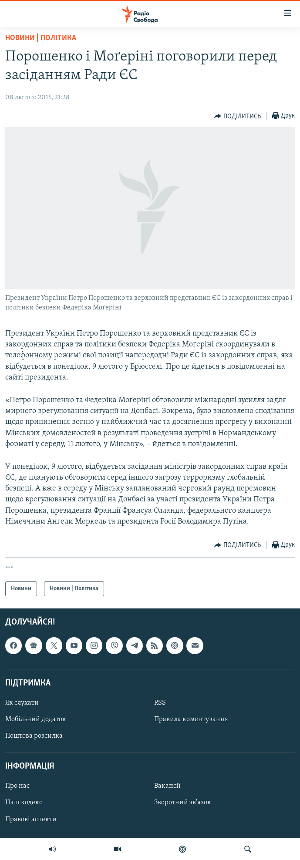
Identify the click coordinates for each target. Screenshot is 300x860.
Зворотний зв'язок (182, 803)
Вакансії (167, 786)
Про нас (17, 786)
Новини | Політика (40, 38)
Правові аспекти (31, 819)
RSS (160, 702)
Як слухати (22, 702)
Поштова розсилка (34, 735)
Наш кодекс (23, 803)
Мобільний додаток (35, 719)
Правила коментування (191, 719)
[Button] (237, 116)
